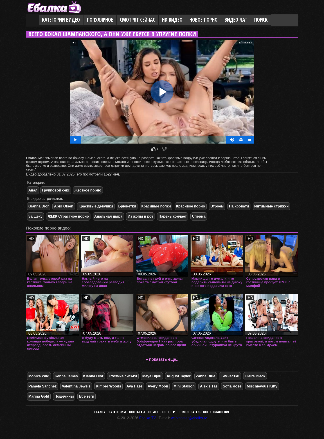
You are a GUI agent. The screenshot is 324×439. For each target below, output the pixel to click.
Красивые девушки (96, 206)
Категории (117, 412)
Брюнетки (127, 206)
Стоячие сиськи (123, 376)
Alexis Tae (209, 386)
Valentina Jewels (76, 386)
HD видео (172, 19)
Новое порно (203, 19)
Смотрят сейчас (137, 19)
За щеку (35, 216)
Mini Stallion (184, 386)
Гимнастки (229, 376)
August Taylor (179, 376)
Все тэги (168, 412)
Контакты (137, 412)
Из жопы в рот (140, 216)
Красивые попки (156, 206)
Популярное (100, 19)
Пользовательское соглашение (204, 412)
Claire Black (255, 376)
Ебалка (100, 412)
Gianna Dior (38, 206)
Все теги (86, 396)
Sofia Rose (232, 386)
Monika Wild (38, 376)
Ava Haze (134, 386)
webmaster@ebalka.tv (189, 418)
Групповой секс (56, 190)
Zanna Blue (205, 376)
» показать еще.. (162, 359)
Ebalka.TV (147, 418)
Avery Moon (158, 386)
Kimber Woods (108, 386)
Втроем (217, 206)
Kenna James (66, 376)
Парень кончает (173, 216)
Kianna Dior (93, 376)
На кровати (239, 206)
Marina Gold (38, 396)
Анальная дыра (108, 216)
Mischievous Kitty (262, 386)
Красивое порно (190, 206)
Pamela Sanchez (42, 386)
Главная (32, 20)
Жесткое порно (87, 190)
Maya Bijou (151, 376)
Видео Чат (236, 19)
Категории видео (61, 19)
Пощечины (64, 396)
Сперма (198, 216)
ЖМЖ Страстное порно (68, 216)
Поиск (261, 19)
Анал (32, 190)
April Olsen (63, 206)
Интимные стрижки (271, 206)
